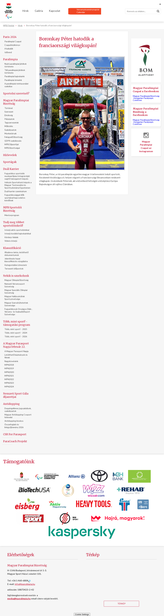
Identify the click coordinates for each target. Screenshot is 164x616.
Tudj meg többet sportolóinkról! (13, 224)
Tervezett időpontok (13, 268)
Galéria (39, 10)
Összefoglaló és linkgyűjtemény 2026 (14, 425)
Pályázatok (9, 119)
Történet (8, 108)
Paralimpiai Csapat (12, 41)
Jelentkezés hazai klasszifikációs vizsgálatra (16, 260)
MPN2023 (9, 383)
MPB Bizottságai (12, 148)
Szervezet (8, 111)
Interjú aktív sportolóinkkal (16, 230)
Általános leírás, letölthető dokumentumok (16, 253)
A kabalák (8, 48)
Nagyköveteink (11, 361)
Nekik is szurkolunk (16, 275)
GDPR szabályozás (12, 140)
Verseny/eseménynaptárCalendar (88, 10)
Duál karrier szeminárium (15, 191)
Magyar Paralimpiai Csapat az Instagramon (146, 142)
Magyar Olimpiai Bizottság (16, 280)
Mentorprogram (11, 215)
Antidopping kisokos (13, 421)
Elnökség (8, 115)
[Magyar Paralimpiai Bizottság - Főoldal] (8, 11)
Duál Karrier (11, 169)
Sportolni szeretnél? (16, 93)
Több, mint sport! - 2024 (15, 332)
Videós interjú (10, 241)
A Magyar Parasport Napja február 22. (16, 345)
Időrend (8, 52)
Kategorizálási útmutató (15, 265)
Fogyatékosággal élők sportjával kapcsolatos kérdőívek (14, 198)
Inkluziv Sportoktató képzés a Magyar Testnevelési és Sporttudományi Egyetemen (18, 185)
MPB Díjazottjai (11, 144)
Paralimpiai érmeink (13, 80)
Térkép (121, 603)
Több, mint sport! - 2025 (15, 329)
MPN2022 (9, 379)
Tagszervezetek (11, 122)
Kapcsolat (54, 10)
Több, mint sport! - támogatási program (16, 323)
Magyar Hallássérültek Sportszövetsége (14, 297)
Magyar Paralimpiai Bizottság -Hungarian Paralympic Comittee (146, 98)
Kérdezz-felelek (11, 237)
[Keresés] (143, 11)
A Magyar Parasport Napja (16, 351)
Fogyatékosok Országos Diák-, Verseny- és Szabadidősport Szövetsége (18, 312)
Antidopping (11, 404)
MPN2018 (9, 364)
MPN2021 (9, 375)
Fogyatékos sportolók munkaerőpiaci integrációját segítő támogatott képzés (17, 176)
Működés (8, 126)
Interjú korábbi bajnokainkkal (17, 233)
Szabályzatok (10, 130)
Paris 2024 (10, 37)
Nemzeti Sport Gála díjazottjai (15, 395)
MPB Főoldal (8, 25)
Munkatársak (10, 133)
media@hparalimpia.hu (19, 598)
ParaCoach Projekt (15, 441)
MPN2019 (9, 368)
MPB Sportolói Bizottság (12, 209)
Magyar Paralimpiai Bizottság (16, 102)
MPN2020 (9, 372)
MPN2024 (9, 386)
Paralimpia (10, 59)
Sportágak (10, 162)
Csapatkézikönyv (12, 45)
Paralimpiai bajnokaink (14, 76)
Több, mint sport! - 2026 (15, 336)
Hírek (25, 10)
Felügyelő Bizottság (13, 137)
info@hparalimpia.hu (25, 584)
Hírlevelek (10, 155)
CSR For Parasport (14, 434)
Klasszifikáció (12, 248)
